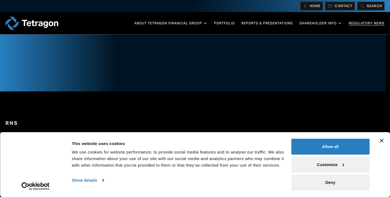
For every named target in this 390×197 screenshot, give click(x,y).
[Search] (371, 6)
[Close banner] (381, 141)
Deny (330, 182)
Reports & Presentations (267, 23)
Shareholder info (320, 23)
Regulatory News (367, 23)
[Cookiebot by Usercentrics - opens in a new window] (35, 186)
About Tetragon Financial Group (170, 23)
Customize (330, 164)
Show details (84, 180)
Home (312, 6)
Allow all (330, 146)
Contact (340, 6)
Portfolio (224, 23)
